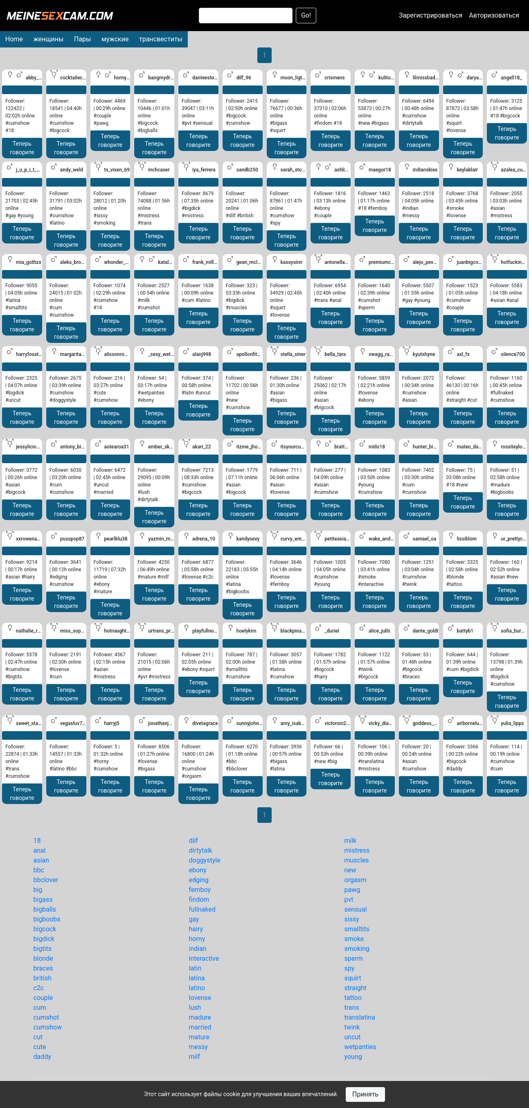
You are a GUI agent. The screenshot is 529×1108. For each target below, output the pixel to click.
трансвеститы (160, 39)
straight (355, 988)
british (43, 978)
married (200, 1027)
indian (198, 949)
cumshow (48, 1027)
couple (43, 998)
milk (350, 841)
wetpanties (360, 1047)
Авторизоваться (494, 15)
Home (14, 39)
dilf (193, 841)
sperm (353, 958)
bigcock (45, 929)
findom (199, 899)
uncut (352, 1037)
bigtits (43, 949)
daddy (42, 1057)
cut (38, 1037)
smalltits (356, 929)
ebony (198, 870)
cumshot (46, 1017)
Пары (82, 39)
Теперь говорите (22, 147)
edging (199, 880)
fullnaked (202, 909)
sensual (355, 909)
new (350, 870)
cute (40, 1047)
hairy (196, 929)
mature (199, 1037)
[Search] (246, 15)
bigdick (44, 939)
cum (40, 1007)
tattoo (353, 998)
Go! (306, 15)
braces (43, 968)
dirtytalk (200, 850)
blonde (43, 958)
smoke (354, 939)
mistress (357, 850)
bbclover (46, 880)
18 (37, 841)
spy (349, 968)
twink (352, 1027)
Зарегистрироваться (430, 15)
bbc (39, 870)
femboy (200, 890)
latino (197, 988)
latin (195, 968)
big (38, 890)
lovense (200, 998)
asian (41, 860)
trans (351, 1007)
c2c (39, 988)
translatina (359, 1017)
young (353, 1057)
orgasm (355, 880)
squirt (352, 978)
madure (200, 1017)
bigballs (45, 909)
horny (197, 939)
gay (194, 919)
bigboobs (47, 919)
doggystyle (205, 860)
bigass (43, 899)
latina (197, 978)
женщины (48, 39)
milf (194, 1057)
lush (195, 1007)
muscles (356, 860)
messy (198, 1047)
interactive (204, 958)
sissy (351, 919)
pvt (348, 899)
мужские (114, 39)
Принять (365, 1094)
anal (40, 850)
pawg (352, 890)
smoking (356, 949)
